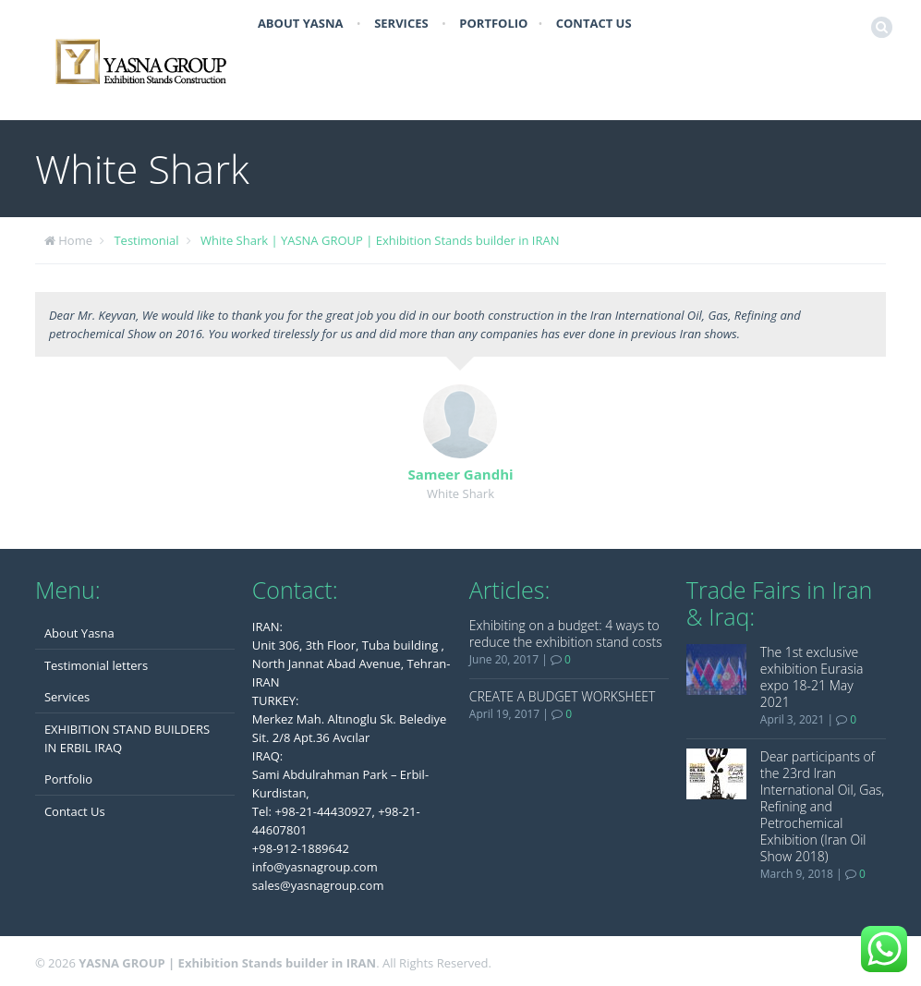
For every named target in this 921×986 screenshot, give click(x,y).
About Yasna (301, 23)
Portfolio (493, 23)
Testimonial (146, 240)
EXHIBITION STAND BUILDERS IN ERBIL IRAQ (127, 738)
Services (401, 23)
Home (75, 240)
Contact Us (594, 23)
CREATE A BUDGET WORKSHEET (562, 696)
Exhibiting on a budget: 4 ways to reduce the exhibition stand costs (565, 633)
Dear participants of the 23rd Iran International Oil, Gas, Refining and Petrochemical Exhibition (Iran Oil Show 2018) (822, 806)
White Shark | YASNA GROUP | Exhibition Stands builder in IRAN (380, 240)
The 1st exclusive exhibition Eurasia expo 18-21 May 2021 (812, 677)
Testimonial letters (96, 665)
